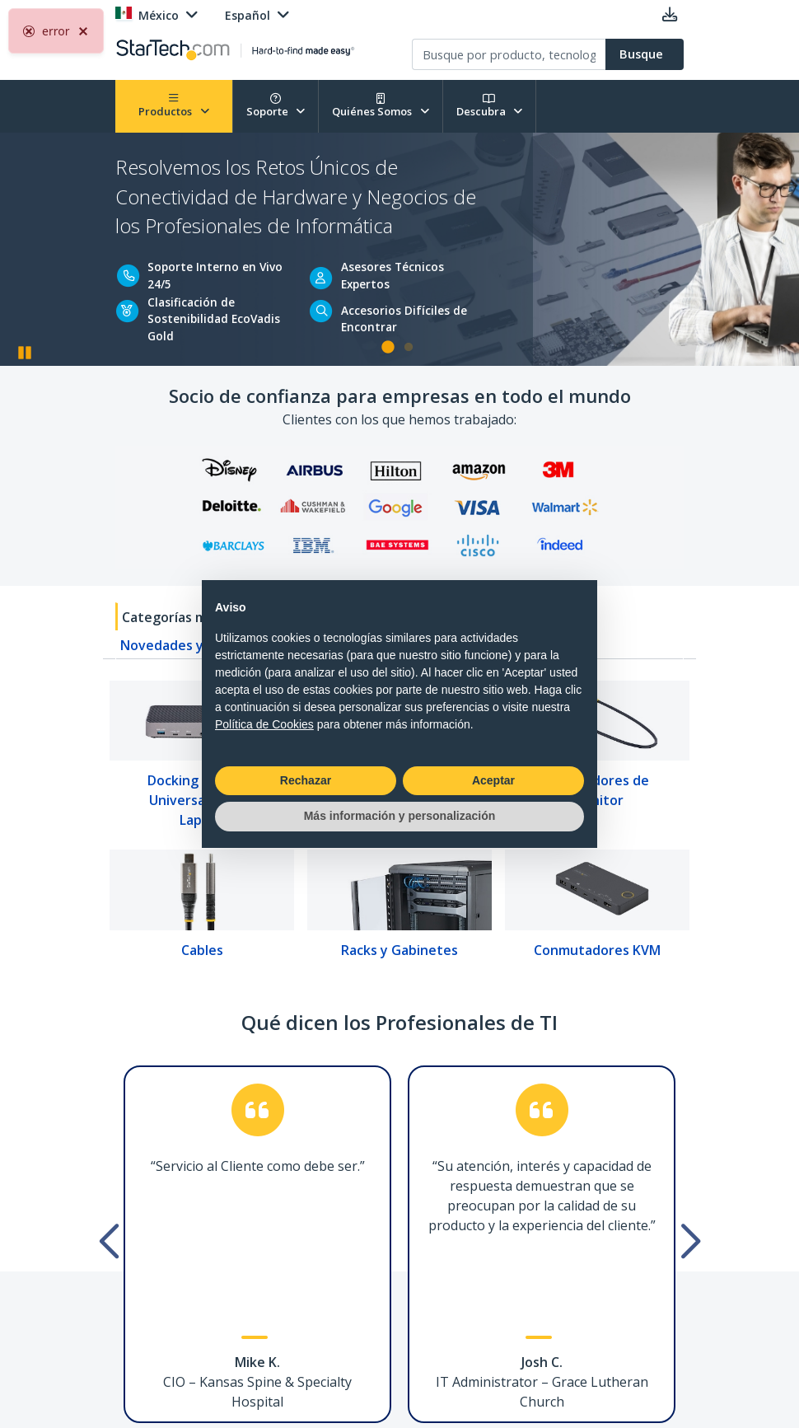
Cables (202, 950)
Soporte (276, 106)
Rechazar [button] (305, 780)
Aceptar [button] (493, 780)
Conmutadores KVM (597, 950)
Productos (173, 106)
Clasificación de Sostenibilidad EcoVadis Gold (213, 319)
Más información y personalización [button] (400, 815)
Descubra (489, 106)
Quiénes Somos (380, 106)
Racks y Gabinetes (399, 950)
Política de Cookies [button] (264, 724)
